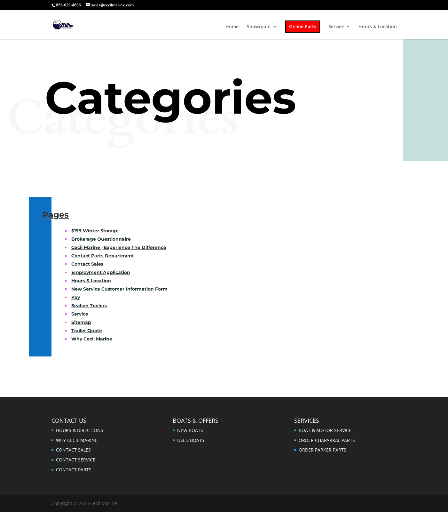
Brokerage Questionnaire (101, 239)
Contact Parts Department (102, 256)
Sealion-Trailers (89, 305)
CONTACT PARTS (73, 470)
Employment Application (100, 272)
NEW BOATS (190, 430)
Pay (75, 297)
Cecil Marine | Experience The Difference (118, 247)
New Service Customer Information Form (119, 289)
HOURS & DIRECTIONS (79, 430)
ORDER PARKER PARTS (322, 450)
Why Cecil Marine (91, 339)
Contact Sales (87, 264)
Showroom (259, 26)
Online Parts (302, 26)
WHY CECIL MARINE (77, 440)
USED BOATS (190, 440)
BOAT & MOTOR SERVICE (325, 430)
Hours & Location (377, 26)
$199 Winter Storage (95, 231)
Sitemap (81, 322)
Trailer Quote (86, 330)
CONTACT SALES (73, 450)
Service (336, 26)
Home (232, 26)
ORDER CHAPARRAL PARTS (327, 440)
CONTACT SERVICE (75, 460)
